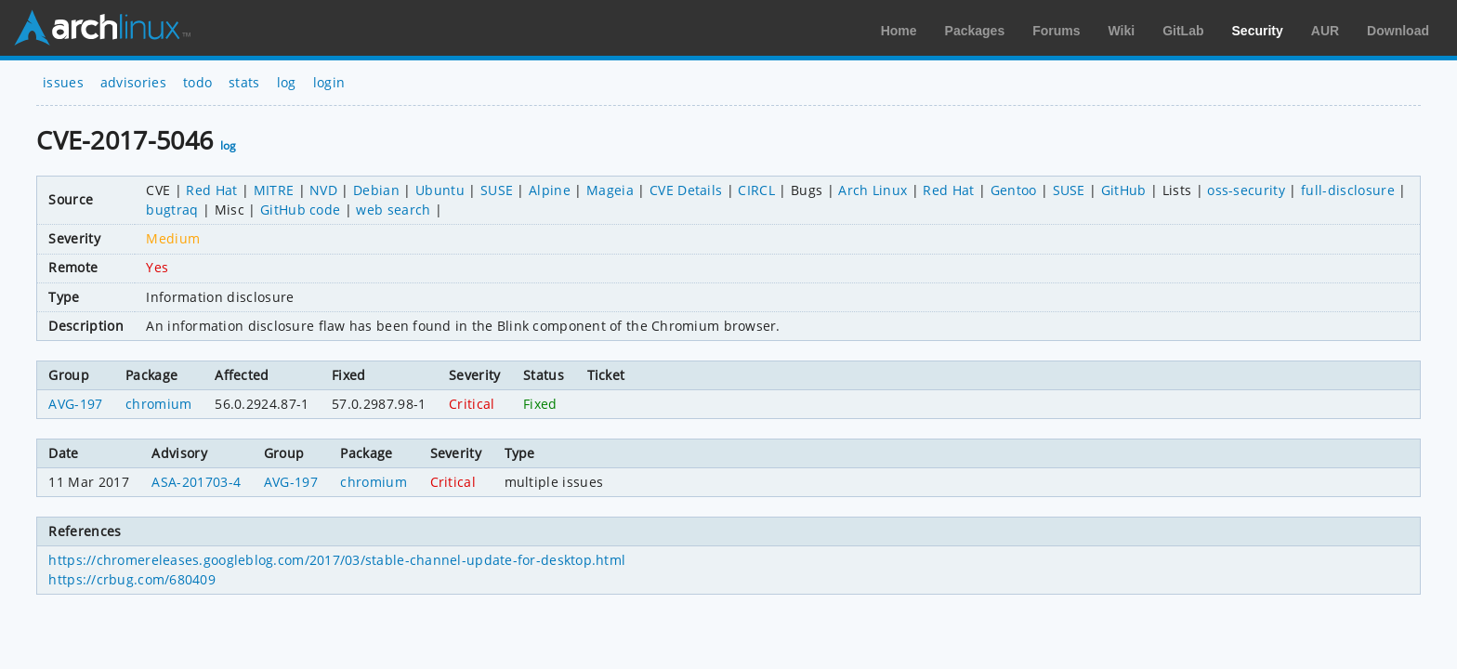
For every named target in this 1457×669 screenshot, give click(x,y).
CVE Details (686, 190)
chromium (158, 404)
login (329, 82)
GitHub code (300, 209)
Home (899, 30)
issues (63, 82)
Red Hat (211, 190)
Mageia (610, 190)
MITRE (274, 190)
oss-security (1246, 190)
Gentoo (1014, 190)
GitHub (1124, 190)
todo (197, 82)
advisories (133, 82)
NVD (323, 190)
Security (1257, 30)
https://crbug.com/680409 (132, 579)
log (286, 82)
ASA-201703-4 (196, 482)
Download (1398, 30)
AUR (1325, 30)
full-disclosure (1348, 190)
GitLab (1182, 30)
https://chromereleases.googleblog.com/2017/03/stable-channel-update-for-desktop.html (336, 560)
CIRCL (756, 190)
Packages (975, 30)
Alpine (550, 190)
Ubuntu (440, 190)
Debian (376, 190)
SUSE (496, 190)
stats (244, 82)
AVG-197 (75, 404)
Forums (1056, 30)
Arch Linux (102, 27)
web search (393, 209)
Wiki (1122, 30)
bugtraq (172, 209)
